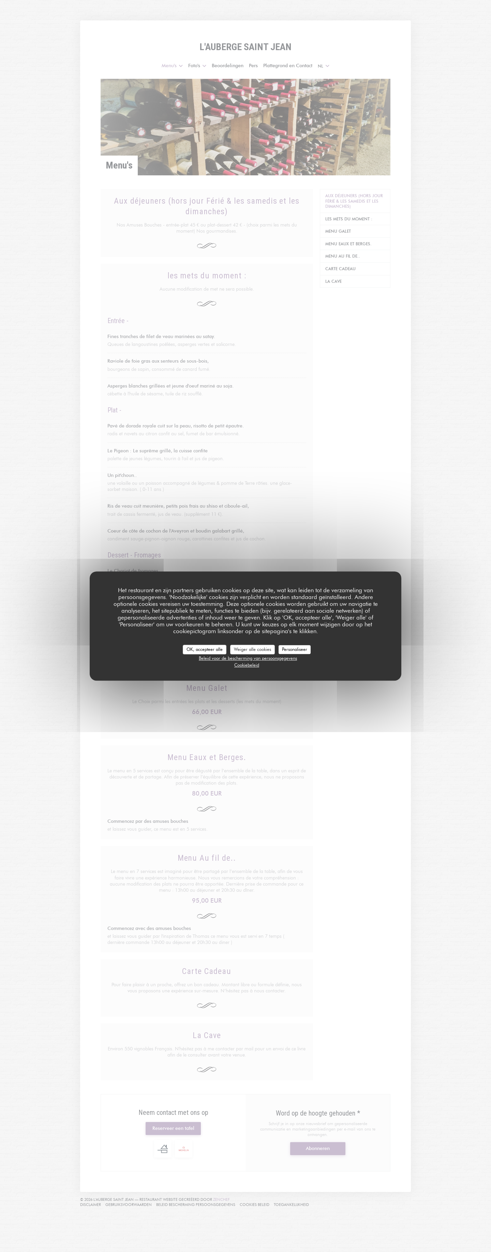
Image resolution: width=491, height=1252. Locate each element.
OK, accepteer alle (205, 649)
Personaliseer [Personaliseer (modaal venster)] (294, 649)
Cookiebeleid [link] (246, 665)
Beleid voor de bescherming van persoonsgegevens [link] (248, 658)
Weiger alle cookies (252, 649)
